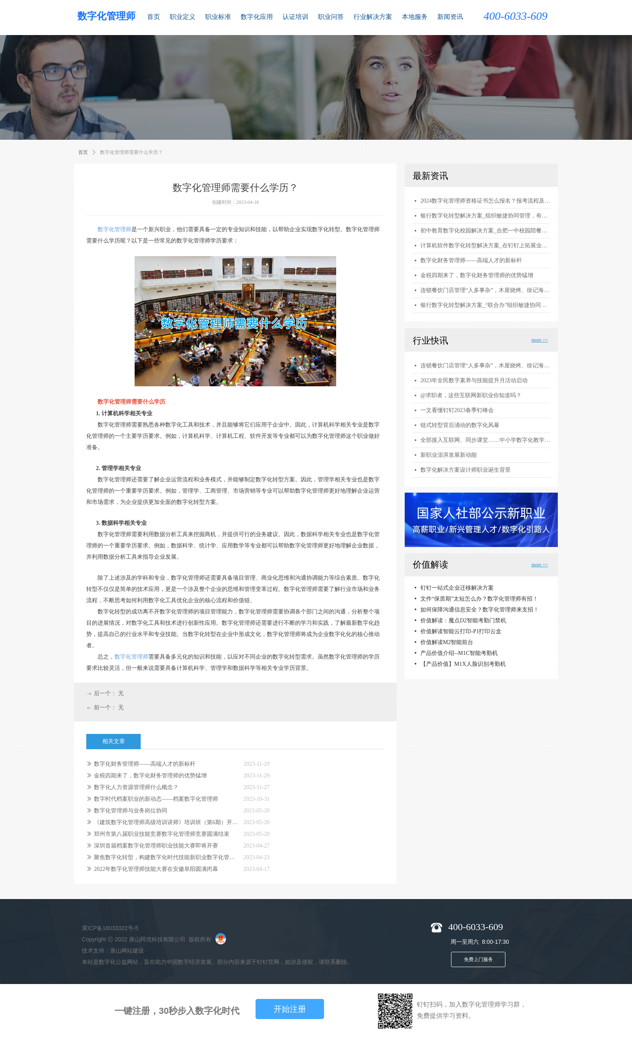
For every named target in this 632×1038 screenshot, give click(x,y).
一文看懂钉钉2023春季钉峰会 (457, 410)
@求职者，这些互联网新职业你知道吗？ (471, 395)
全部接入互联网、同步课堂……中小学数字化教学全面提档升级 (485, 440)
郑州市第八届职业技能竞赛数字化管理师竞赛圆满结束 (161, 834)
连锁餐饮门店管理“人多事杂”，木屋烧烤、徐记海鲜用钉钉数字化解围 (485, 366)
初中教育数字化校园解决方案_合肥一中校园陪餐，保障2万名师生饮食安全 (485, 231)
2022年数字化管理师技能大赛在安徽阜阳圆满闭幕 (156, 869)
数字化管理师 (114, 229)
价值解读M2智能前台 (446, 643)
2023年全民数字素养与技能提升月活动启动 (474, 380)
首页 (83, 152)
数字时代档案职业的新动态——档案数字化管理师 (156, 799)
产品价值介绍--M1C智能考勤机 (459, 654)
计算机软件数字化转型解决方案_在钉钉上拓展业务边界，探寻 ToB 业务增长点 (485, 245)
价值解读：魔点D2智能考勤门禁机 (463, 621)
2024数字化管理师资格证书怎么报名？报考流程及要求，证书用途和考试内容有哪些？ (485, 201)
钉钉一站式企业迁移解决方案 (457, 589)
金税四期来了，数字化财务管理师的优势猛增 (150, 776)
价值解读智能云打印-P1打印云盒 (460, 632)
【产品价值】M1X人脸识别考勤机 (463, 665)
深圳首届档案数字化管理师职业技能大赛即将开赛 (156, 846)
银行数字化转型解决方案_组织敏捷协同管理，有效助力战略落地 (485, 216)
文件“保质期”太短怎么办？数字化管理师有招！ (479, 600)
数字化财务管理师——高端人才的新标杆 (144, 764)
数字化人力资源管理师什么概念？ (136, 787)
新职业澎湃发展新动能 (448, 455)
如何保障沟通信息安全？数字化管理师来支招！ (479, 610)
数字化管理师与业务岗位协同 (130, 811)
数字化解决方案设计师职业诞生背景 (465, 470)
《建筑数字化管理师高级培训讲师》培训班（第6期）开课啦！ (166, 822)
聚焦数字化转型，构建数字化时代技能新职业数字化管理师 (166, 857)
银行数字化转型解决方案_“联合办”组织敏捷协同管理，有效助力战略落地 (485, 305)
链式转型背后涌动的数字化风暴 (459, 425)
